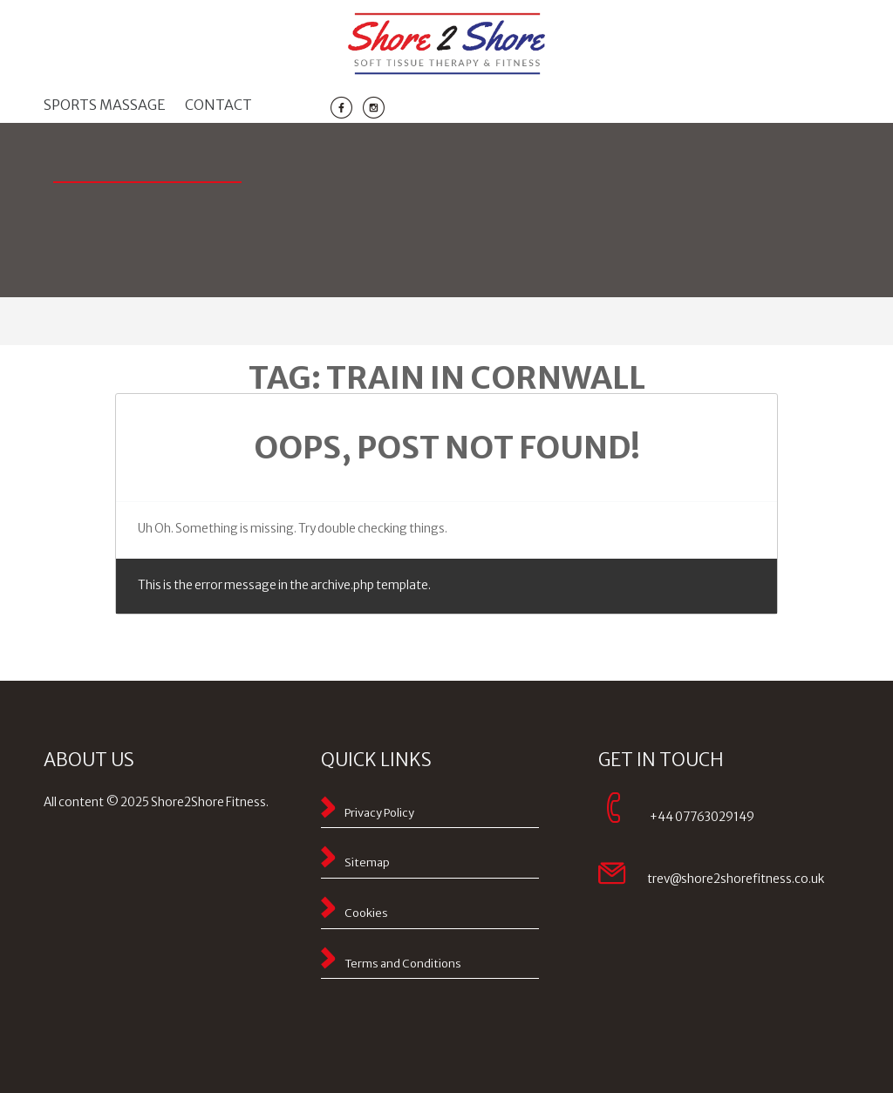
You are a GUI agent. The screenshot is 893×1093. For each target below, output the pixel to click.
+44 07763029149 (702, 817)
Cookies (366, 913)
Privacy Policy (379, 812)
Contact (218, 104)
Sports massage (105, 104)
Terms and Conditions (402, 963)
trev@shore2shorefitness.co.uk (735, 879)
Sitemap (367, 862)
